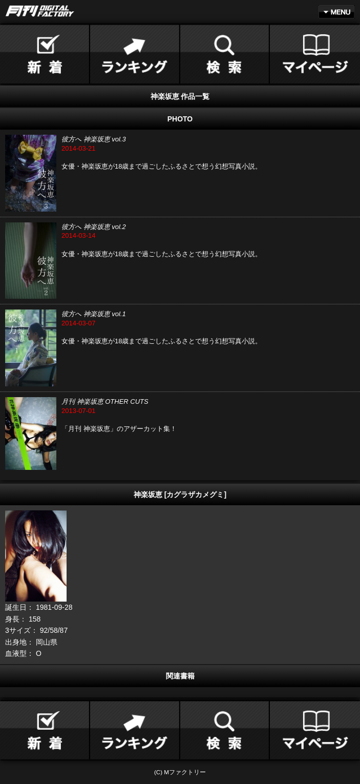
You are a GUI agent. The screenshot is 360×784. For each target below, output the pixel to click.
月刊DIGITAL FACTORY (40, 11)
